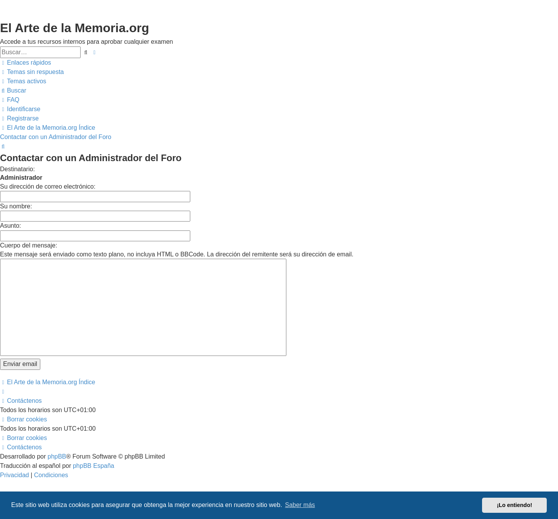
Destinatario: (17, 169)
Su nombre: (16, 206)
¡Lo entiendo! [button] (514, 505)
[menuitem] (32, 72)
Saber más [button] (300, 505)
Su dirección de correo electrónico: (47, 186)
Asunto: (10, 225)
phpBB (57, 456)
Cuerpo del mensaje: (28, 245)
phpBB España (93, 465)
